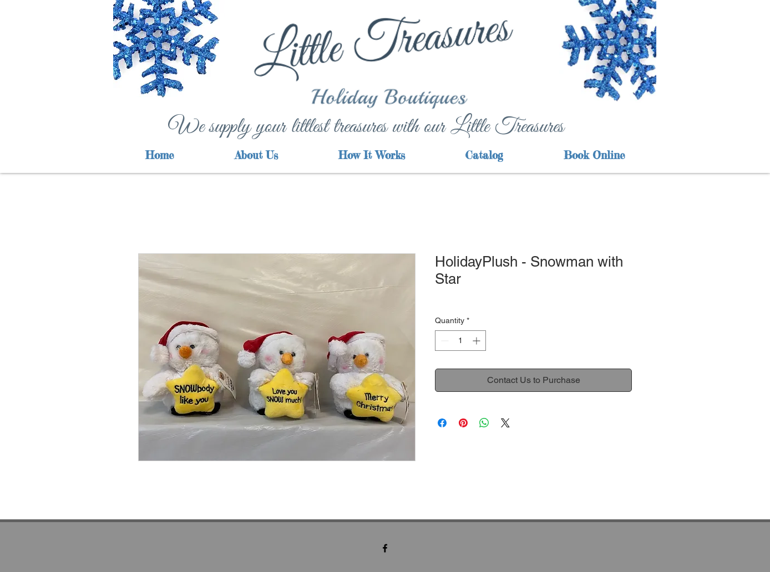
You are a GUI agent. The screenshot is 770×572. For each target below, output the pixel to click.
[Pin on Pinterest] (463, 423)
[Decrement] (443, 340)
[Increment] (477, 340)
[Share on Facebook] (442, 423)
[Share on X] (505, 423)
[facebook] (385, 548)
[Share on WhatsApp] (484, 423)
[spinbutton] (460, 340)
